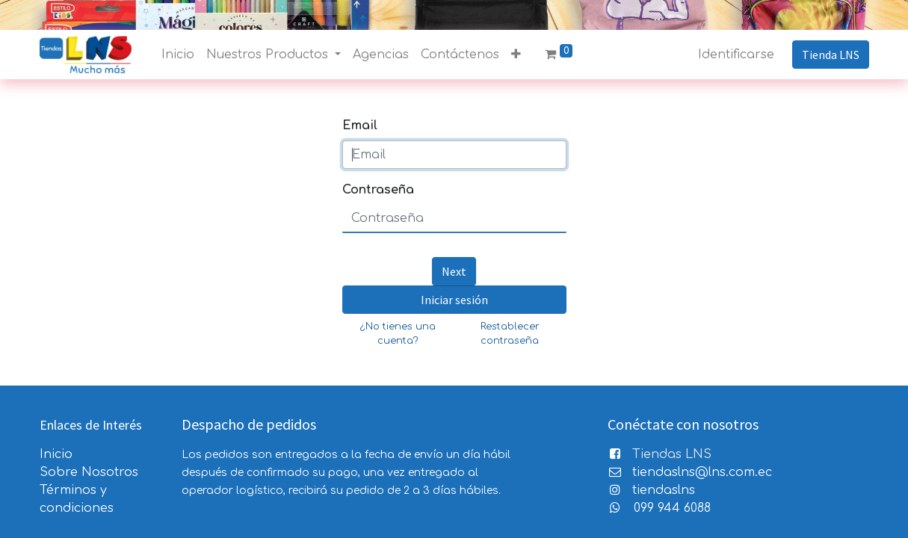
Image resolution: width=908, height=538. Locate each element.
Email (359, 125)
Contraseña (378, 190)
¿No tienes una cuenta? (398, 333)
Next (454, 271)
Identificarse (736, 54)
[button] (516, 54)
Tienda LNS (830, 54)
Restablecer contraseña (510, 333)
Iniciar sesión (454, 299)
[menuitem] (177, 54)
